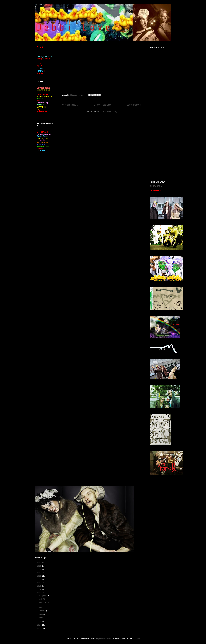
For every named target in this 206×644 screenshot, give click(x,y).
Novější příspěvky (70, 105)
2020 (39, 583)
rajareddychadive (105, 639)
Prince (40, 98)
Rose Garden (42, 94)
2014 (39, 625)
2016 (39, 593)
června (42, 607)
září (41, 599)
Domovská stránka (102, 105)
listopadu (43, 596)
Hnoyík (40, 109)
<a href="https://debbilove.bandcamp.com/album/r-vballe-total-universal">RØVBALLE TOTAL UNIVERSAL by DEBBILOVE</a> (161, 153)
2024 (39, 569)
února (41, 614)
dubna (42, 611)
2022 (39, 576)
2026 (39, 563)
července (43, 602)
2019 (39, 586)
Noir (39, 100)
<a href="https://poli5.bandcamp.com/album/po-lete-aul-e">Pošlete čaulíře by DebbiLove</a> (161, 112)
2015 (39, 622)
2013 (39, 628)
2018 (39, 589)
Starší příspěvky (134, 105)
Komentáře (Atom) (110, 112)
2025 (39, 566)
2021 (39, 579)
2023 (39, 573)
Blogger (137, 639)
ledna (41, 617)
